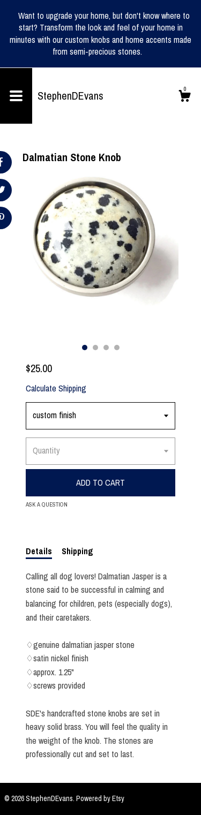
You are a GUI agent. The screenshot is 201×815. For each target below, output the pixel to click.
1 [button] (84, 347)
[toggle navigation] (16, 96)
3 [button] (106, 347)
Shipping (77, 551)
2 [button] (95, 347)
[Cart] (184, 97)
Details (39, 551)
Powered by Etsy (100, 798)
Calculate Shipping (56, 388)
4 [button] (117, 347)
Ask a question (47, 504)
